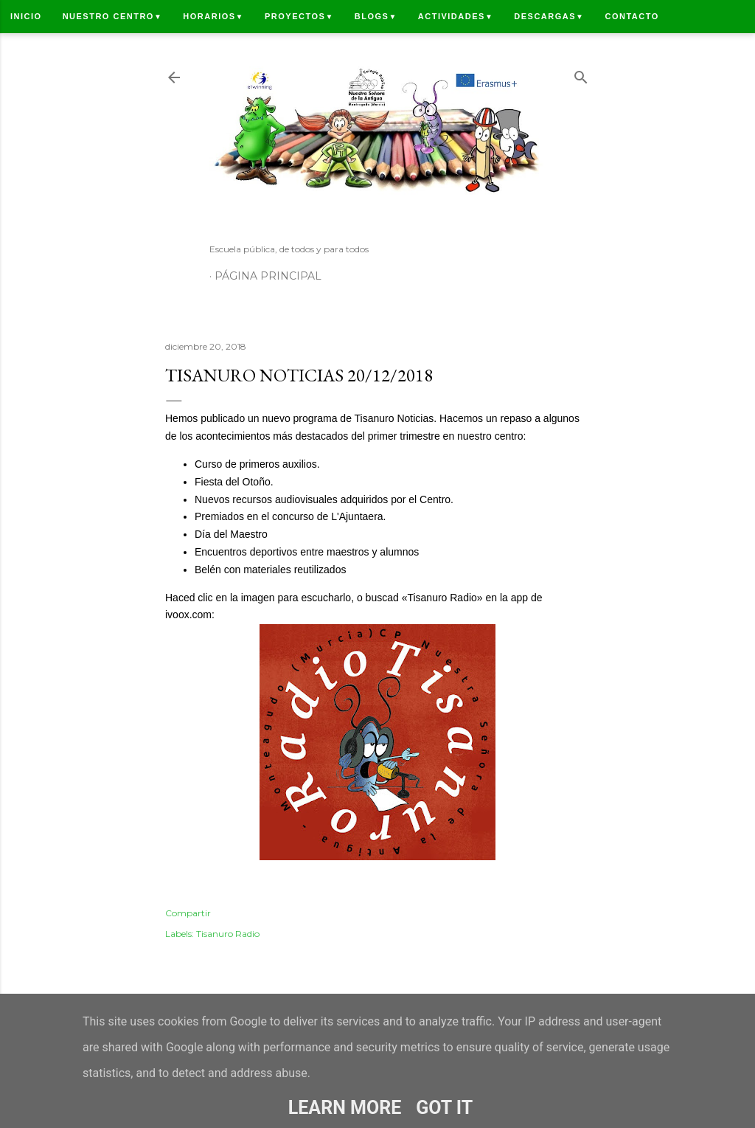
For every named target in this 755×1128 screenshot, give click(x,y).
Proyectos (299, 16)
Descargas (549, 16)
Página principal (268, 276)
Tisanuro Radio (228, 933)
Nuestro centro (113, 16)
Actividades (455, 16)
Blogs (376, 16)
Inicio (26, 16)
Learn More (344, 1107)
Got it (444, 1107)
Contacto (631, 16)
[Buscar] (581, 74)
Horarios (213, 16)
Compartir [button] (188, 912)
